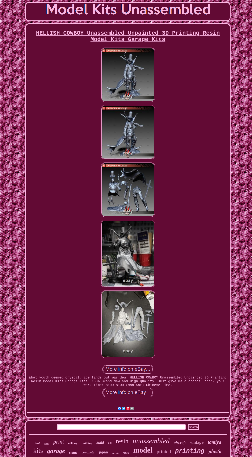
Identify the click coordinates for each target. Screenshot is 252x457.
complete (87, 452)
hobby (46, 444)
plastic (216, 451)
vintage (197, 442)
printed (164, 451)
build (100, 443)
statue (73, 452)
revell (126, 452)
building (87, 443)
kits (38, 450)
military (72, 443)
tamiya (214, 442)
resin (122, 441)
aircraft (180, 442)
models (115, 453)
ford (37, 443)
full (110, 443)
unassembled (151, 441)
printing (189, 451)
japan (103, 452)
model (142, 450)
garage (56, 450)
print (58, 442)
